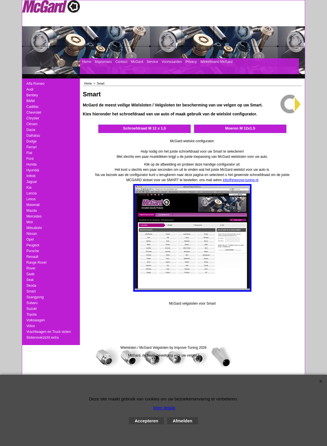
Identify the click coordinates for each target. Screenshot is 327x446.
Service (152, 62)
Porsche (33, 251)
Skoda (31, 286)
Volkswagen (36, 320)
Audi (30, 89)
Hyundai (33, 170)
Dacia (31, 130)
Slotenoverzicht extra (43, 338)
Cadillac (33, 107)
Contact (121, 62)
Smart (31, 291)
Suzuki (32, 309)
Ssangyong (35, 297)
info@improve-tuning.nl (240, 180)
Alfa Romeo (36, 84)
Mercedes (34, 216)
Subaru (32, 303)
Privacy (191, 62)
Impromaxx (103, 62)
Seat (30, 280)
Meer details (164, 408)
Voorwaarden (171, 62)
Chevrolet (34, 112)
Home (86, 62)
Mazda (32, 211)
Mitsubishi (34, 228)
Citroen (32, 124)
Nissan (32, 234)
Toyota (32, 314)
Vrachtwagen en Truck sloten (49, 332)
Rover (31, 268)
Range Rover (37, 263)
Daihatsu (33, 136)
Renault (32, 257)
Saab (31, 274)
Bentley (32, 95)
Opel (30, 239)
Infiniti (31, 176)
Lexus (31, 199)
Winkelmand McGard (216, 62)
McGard (137, 62)
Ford (30, 159)
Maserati (33, 205)
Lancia (32, 193)
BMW (31, 101)
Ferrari (32, 147)
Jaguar (32, 182)
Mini (30, 222)
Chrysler (33, 118)
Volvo (31, 326)
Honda (32, 164)
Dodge (32, 141)
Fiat (29, 153)
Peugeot (33, 245)
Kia (29, 187)
